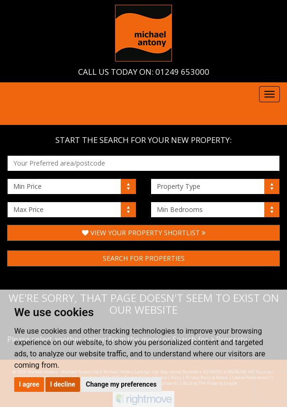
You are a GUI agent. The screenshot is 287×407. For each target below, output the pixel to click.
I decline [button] (62, 384)
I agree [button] (29, 384)
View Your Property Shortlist (144, 232)
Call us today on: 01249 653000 (143, 71)
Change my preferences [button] (121, 384)
